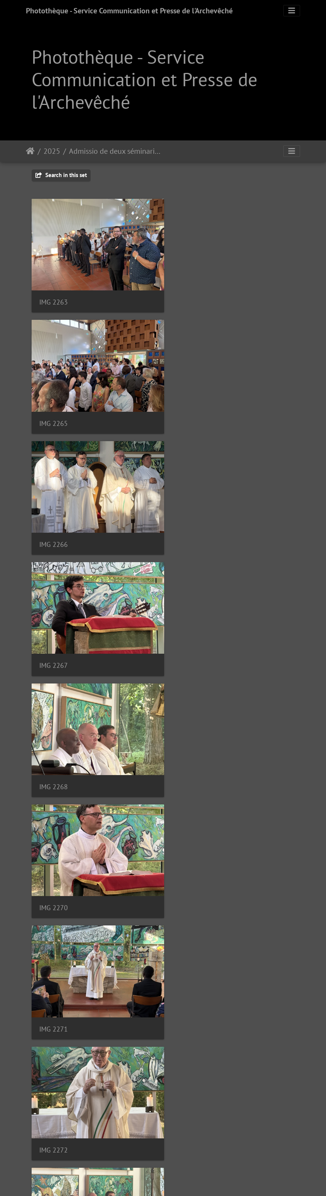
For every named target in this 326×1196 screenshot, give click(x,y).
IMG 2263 (53, 297)
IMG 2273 (53, 763)
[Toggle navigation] (291, 10)
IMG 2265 (190, 297)
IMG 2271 (53, 646)
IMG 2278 (190, 879)
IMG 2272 (190, 646)
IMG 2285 (53, 1112)
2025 (51, 151)
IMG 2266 (53, 414)
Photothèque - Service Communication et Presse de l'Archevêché (129, 11)
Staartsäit (30, 151)
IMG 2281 (190, 995)
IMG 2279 (53, 995)
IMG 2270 (190, 530)
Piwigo (184, 1180)
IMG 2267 (190, 414)
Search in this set (61, 175)
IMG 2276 (53, 879)
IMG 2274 (190, 763)
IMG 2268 (53, 530)
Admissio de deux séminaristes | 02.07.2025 (116, 151)
